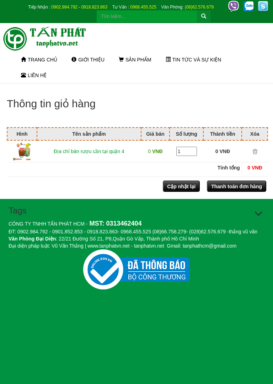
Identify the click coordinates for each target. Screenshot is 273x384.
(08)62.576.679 (199, 7)
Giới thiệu (88, 60)
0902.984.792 (64, 7)
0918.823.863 (94, 7)
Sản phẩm (135, 60)
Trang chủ (39, 60)
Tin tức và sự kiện (193, 60)
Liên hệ (34, 75)
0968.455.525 (143, 7)
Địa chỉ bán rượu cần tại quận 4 (89, 151)
